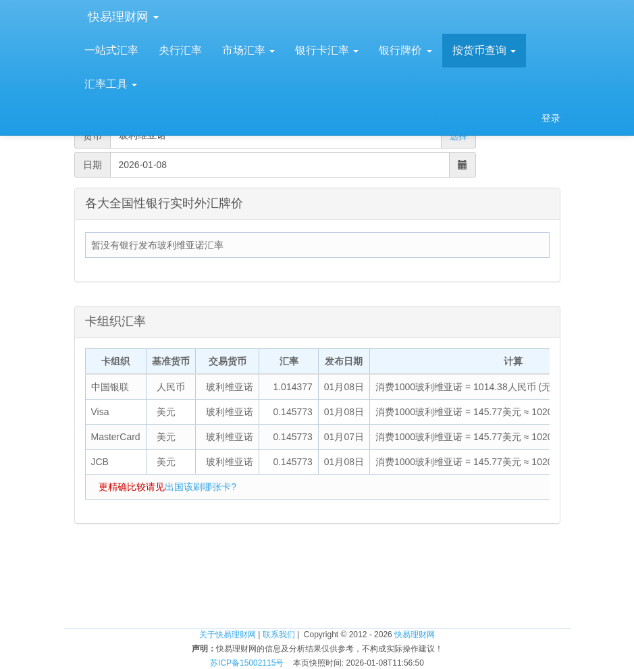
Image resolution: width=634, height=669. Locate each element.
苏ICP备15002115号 (247, 663)
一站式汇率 (111, 50)
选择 (458, 136)
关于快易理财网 (227, 634)
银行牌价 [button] (405, 50)
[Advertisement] (317, 584)
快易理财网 (121, 17)
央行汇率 (180, 50)
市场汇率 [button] (248, 50)
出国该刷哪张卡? (200, 486)
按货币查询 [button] (484, 50)
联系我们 (279, 634)
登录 (550, 118)
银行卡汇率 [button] (327, 50)
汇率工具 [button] (110, 84)
